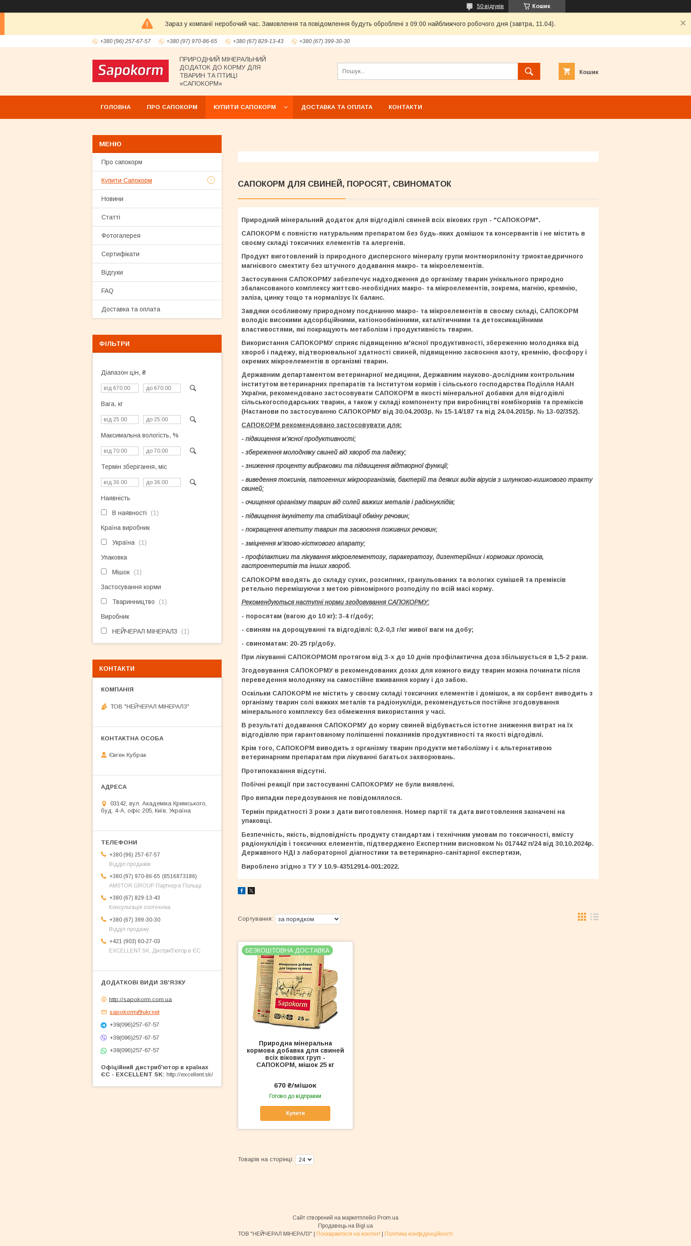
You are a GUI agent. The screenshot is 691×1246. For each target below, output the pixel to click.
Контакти (405, 107)
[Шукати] (529, 71)
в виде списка (594, 919)
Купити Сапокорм (245, 107)
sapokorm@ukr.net (134, 1012)
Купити (295, 1113)
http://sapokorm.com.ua (140, 999)
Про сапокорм (172, 107)
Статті (110, 217)
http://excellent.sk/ (189, 1074)
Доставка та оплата (336, 107)
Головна (116, 107)
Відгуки (112, 272)
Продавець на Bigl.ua (345, 1226)
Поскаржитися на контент (348, 1234)
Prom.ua (387, 1218)
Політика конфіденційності (419, 1234)
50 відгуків (490, 6)
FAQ (107, 290)
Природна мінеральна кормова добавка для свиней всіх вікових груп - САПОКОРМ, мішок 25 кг (295, 1054)
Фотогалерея (120, 235)
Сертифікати (120, 254)
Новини (112, 198)
